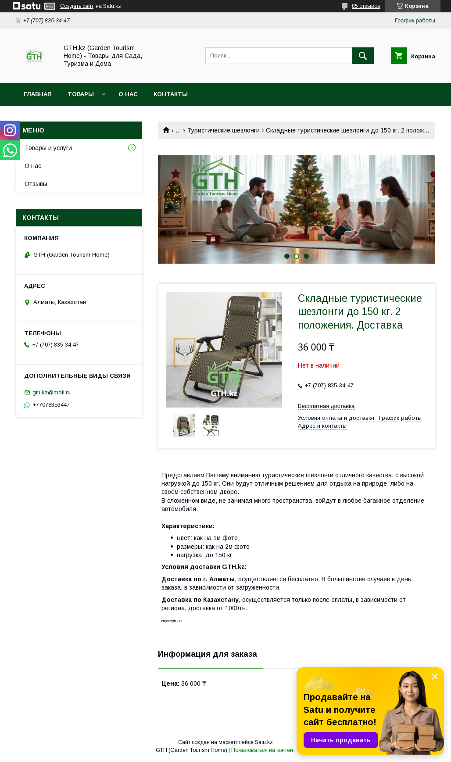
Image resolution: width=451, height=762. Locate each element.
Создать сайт (76, 6)
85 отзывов (366, 6)
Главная (38, 94)
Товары (81, 94)
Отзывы (36, 183)
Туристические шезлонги (223, 130)
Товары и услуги (48, 147)
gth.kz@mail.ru (51, 392)
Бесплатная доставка (326, 406)
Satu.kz (264, 742)
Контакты (171, 94)
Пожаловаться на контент (263, 750)
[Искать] (363, 55)
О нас (128, 94)
